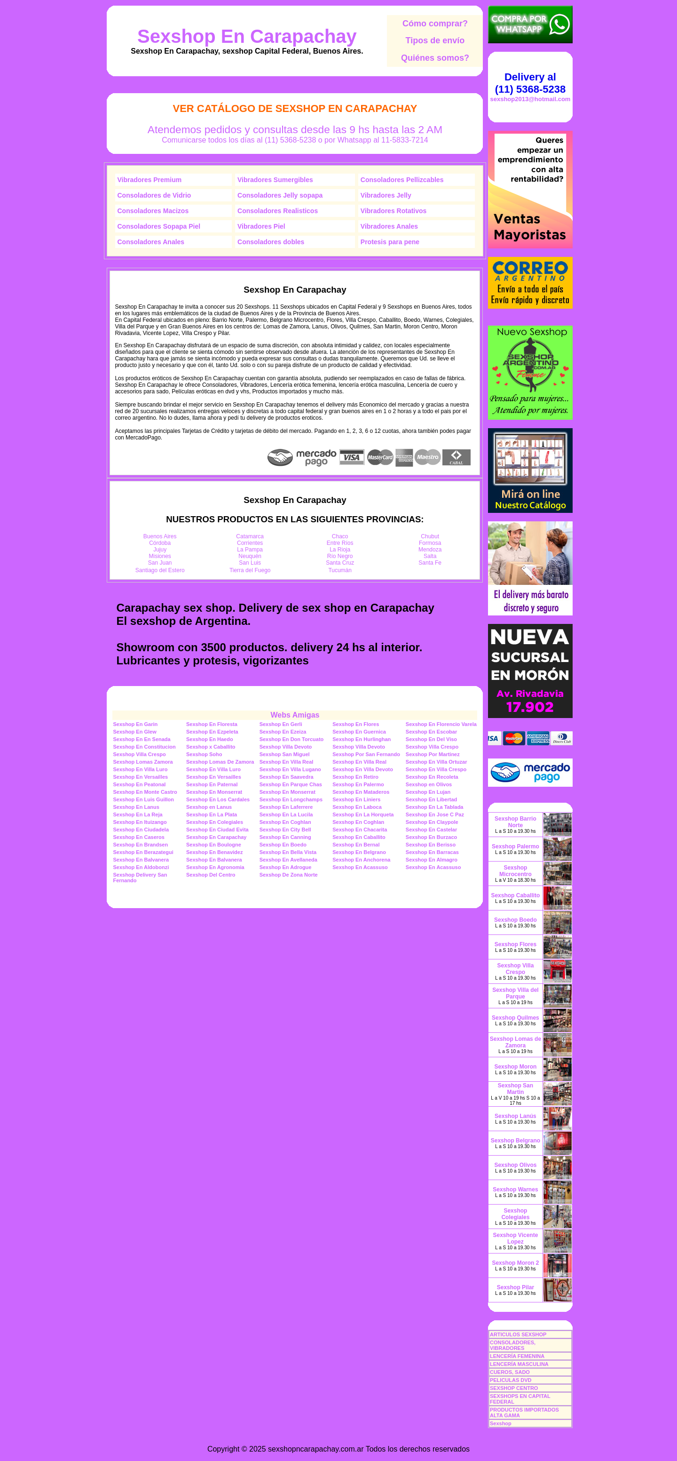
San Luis (250, 562)
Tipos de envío (435, 40)
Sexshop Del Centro (211, 875)
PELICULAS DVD (511, 1380)
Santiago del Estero (160, 570)
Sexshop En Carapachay (247, 36)
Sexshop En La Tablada (435, 807)
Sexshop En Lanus (136, 807)
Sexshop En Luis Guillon (143, 799)
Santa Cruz (340, 562)
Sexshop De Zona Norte (289, 875)
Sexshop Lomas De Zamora (220, 762)
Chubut (430, 536)
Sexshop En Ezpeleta (212, 731)
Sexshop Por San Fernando (366, 754)
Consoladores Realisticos (277, 211)
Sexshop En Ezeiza (283, 731)
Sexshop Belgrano (515, 1140)
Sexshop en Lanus (209, 807)
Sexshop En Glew (134, 731)
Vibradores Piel (261, 226)
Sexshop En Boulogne (213, 844)
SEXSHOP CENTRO (514, 1388)
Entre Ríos (340, 543)
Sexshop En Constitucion (144, 747)
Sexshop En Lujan (428, 792)
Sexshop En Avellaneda (288, 859)
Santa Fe (429, 562)
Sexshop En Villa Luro (140, 769)
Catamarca (250, 536)
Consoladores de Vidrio (154, 195)
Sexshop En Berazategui (143, 852)
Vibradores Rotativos (394, 211)
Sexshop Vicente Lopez (515, 1238)
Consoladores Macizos (153, 211)
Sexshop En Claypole (432, 822)
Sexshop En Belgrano (359, 852)
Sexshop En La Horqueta (363, 814)
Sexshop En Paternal (211, 784)
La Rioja (340, 549)
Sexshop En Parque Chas (291, 784)
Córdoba (160, 543)
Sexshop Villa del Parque (515, 993)
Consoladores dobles (270, 242)
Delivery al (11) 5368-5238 (530, 83)
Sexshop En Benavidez (214, 852)
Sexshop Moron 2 (515, 1263)
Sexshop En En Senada (141, 739)
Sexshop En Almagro (431, 859)
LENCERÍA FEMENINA (517, 1356)
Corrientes (250, 543)
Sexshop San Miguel (285, 754)
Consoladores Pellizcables (402, 180)
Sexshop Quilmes (515, 1017)
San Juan (160, 562)
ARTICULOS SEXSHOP (518, 1334)
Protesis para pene (390, 242)
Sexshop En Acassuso (360, 867)
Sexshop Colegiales (515, 1214)
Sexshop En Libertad (431, 799)
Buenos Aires (160, 536)
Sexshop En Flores (355, 724)
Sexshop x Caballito (211, 747)
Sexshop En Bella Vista (288, 852)
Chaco (340, 536)
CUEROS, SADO (510, 1372)
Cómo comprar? (435, 23)
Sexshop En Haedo (209, 739)
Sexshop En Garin (135, 724)
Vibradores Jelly (386, 195)
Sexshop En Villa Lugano (290, 769)
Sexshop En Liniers (356, 799)
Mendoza (429, 549)
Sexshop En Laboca (357, 807)
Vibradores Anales (389, 226)
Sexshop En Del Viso (431, 739)
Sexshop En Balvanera (141, 859)
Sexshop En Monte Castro (145, 792)
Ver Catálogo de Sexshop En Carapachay (295, 108)
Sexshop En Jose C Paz (435, 814)
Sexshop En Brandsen (140, 844)
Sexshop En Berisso (431, 844)
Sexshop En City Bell (285, 829)
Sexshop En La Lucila (286, 814)
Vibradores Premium (150, 180)
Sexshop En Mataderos (360, 792)
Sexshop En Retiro (355, 777)
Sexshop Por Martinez (433, 754)
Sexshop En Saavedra (287, 777)
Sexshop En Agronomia (215, 867)
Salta (430, 556)
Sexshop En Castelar (431, 829)
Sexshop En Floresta (211, 724)
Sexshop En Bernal (355, 844)
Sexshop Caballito (515, 895)
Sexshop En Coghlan (285, 822)
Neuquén (249, 556)
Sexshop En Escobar (431, 731)
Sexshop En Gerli (281, 724)
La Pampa (250, 549)
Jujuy (159, 549)
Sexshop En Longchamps (291, 799)
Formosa (430, 543)
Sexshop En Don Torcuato (292, 739)
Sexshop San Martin (515, 1088)
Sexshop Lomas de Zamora (515, 1042)
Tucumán (340, 570)
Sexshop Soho (204, 754)
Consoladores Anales (151, 242)
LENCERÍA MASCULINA (519, 1364)
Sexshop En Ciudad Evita (217, 829)
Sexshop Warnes (515, 1189)
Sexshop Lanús (515, 1116)
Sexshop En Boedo (283, 844)
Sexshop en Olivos (429, 784)
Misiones (160, 556)
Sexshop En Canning (285, 837)
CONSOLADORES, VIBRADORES (512, 1345)
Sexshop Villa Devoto (286, 747)
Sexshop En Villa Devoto (362, 769)
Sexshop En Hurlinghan (361, 739)
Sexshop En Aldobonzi (141, 867)
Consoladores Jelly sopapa (280, 195)
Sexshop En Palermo (358, 784)
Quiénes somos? (435, 58)
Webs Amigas (294, 715)
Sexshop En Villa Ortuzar (436, 762)
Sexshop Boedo (515, 920)
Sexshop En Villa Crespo (436, 769)
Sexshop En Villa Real (287, 762)
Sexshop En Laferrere (286, 807)
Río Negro (340, 556)
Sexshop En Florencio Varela (441, 724)
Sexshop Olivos (515, 1165)
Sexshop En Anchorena (361, 859)
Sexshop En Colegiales (214, 822)
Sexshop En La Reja (137, 814)
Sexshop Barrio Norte (515, 822)
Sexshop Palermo (515, 846)
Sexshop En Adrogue (286, 867)
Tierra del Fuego (250, 570)
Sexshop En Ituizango (139, 822)
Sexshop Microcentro (515, 871)
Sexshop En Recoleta (432, 777)
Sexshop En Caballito (358, 837)
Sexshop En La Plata (211, 814)
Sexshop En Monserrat (214, 792)
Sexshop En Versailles (140, 777)
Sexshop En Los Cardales (218, 799)
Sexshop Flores (515, 944)
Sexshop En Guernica (359, 731)
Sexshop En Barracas (432, 852)
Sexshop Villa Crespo (432, 747)
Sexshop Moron (515, 1066)
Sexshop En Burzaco (431, 837)
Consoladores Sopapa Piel (159, 226)
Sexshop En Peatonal (139, 784)
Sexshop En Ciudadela (141, 829)
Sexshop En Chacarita (359, 829)
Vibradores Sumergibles (275, 180)
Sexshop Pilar (515, 1287)
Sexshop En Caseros (138, 837)
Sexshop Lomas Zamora (143, 762)
